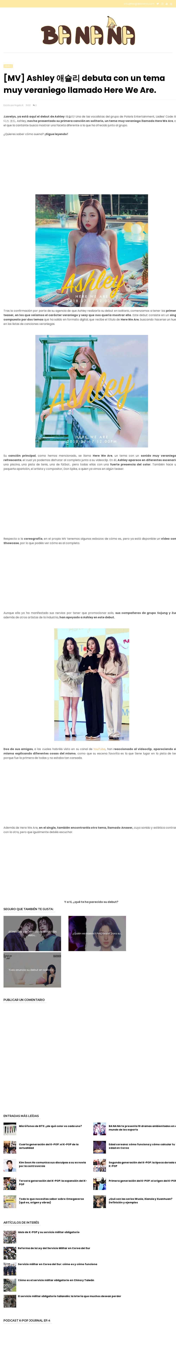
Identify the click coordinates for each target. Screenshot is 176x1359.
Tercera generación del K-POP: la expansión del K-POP (53, 1146)
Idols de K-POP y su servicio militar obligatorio (49, 1196)
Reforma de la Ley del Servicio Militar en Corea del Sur (54, 1212)
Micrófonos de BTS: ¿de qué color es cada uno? (50, 1089)
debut (8, 66)
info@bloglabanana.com (139, 3)
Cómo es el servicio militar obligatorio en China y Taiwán (56, 1244)
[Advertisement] (88, 169)
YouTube (99, 749)
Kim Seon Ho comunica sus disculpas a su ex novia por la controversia (52, 1127)
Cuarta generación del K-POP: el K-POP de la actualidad (48, 1109)
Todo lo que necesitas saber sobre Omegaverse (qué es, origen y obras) (51, 1164)
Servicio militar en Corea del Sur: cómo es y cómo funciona (57, 1228)
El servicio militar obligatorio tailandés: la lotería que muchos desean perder (69, 1260)
